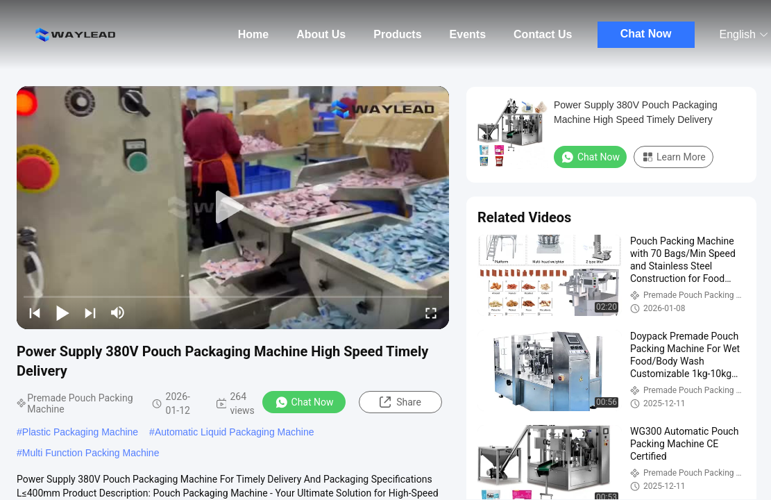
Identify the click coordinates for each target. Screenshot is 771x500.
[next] (90, 312)
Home (253, 34)
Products (397, 34)
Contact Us (543, 34)
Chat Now (646, 34)
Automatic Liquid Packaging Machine (234, 432)
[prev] (35, 312)
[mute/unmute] (118, 312)
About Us (321, 34)
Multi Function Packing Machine (91, 452)
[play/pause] (62, 312)
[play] (233, 207)
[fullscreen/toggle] (431, 312)
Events (468, 34)
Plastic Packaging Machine (80, 432)
